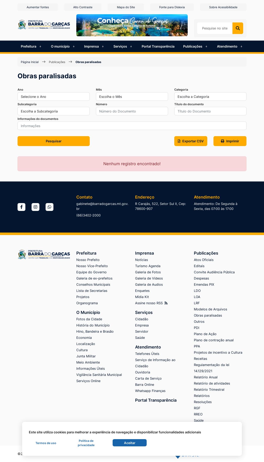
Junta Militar (86, 356)
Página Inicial (30, 62)
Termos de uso (45, 443)
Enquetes (142, 291)
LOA (197, 297)
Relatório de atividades (212, 383)
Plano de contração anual (214, 340)
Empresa (142, 325)
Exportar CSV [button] (191, 141)
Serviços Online (88, 381)
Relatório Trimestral (209, 389)
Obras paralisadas (88, 62)
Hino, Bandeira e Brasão (95, 331)
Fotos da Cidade (89, 319)
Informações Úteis (90, 368)
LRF (197, 303)
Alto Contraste (82, 7)
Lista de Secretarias (91, 291)
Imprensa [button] (94, 46)
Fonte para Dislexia (172, 7)
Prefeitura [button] (31, 46)
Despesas (201, 278)
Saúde (140, 338)
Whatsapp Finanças (150, 391)
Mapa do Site (126, 7)
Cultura (82, 350)
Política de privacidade (86, 443)
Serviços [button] (123, 46)
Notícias (141, 260)
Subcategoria (27, 104)
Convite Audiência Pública (214, 272)
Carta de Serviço (148, 378)
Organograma (87, 303)
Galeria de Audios (149, 284)
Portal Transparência (158, 46)
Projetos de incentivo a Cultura (218, 352)
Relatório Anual (206, 377)
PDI (196, 328)
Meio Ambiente (88, 362)
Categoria (181, 89)
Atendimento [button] (230, 46)
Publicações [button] (195, 46)
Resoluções (203, 402)
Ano (20, 89)
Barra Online (144, 384)
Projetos (82, 297)
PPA (197, 346)
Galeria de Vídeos (149, 278)
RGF (197, 408)
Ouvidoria (142, 372)
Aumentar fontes (38, 7)
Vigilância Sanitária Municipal (99, 375)
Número (101, 104)
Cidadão (141, 319)
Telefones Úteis (147, 354)
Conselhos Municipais (93, 284)
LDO (197, 291)
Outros (199, 321)
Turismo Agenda (147, 266)
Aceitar (129, 443)
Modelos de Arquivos (210, 309)
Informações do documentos (38, 118)
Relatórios (202, 396)
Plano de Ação (205, 334)
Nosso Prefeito (88, 260)
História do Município (93, 325)
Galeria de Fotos (148, 272)
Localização (85, 344)
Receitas (200, 359)
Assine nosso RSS (151, 303)
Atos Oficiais (203, 260)
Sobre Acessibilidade (223, 7)
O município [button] (63, 46)
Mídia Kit (142, 297)
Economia (84, 338)
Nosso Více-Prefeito (92, 266)
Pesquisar (53, 141)
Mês (99, 89)
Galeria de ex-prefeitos (94, 278)
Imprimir (230, 141)
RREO (198, 414)
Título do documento (189, 104)
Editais (199, 266)
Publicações (57, 62)
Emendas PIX (204, 284)
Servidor (141, 331)
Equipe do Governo (91, 272)
